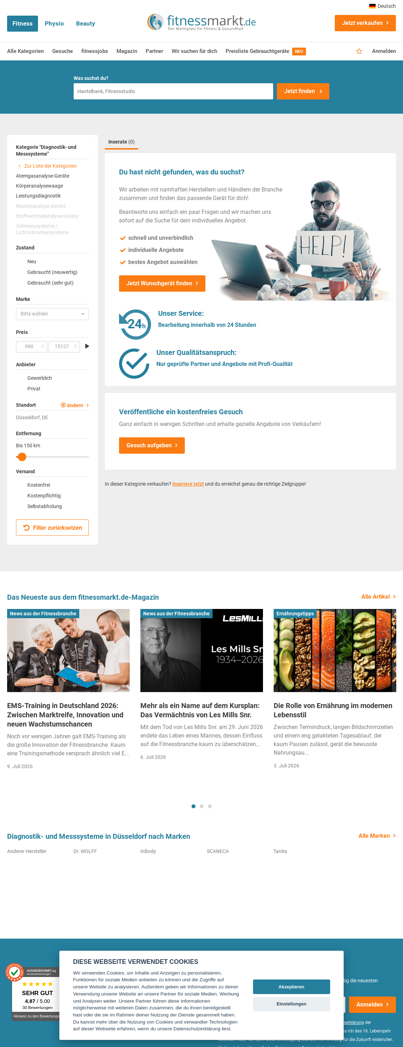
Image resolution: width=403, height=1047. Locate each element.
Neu (31, 261)
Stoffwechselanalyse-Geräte (47, 216)
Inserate (121, 142)
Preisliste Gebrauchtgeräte (266, 51)
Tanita (280, 851)
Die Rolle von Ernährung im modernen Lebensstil (333, 710)
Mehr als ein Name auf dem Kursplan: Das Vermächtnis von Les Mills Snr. (200, 710)
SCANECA (218, 851)
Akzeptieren (292, 986)
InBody (148, 851)
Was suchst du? (91, 78)
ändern (75, 405)
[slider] (22, 457)
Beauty (85, 23)
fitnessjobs (94, 51)
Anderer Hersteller (27, 851)
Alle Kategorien (25, 51)
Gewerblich (39, 378)
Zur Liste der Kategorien (46, 166)
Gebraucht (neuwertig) (52, 272)
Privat (34, 389)
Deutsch (382, 6)
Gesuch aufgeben (149, 445)
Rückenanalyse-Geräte (41, 206)
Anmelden (384, 51)
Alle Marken (374, 835)
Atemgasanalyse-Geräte (42, 176)
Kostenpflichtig (44, 495)
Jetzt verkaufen (362, 23)
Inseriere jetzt (188, 484)
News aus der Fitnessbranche (43, 613)
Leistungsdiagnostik (38, 196)
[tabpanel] (68, 692)
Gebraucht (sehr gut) (50, 283)
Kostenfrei (38, 485)
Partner (154, 51)
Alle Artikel (375, 596)
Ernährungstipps (295, 613)
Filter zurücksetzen (52, 528)
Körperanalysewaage (39, 186)
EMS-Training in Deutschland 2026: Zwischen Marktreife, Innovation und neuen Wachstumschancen (65, 714)
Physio (54, 23)
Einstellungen (291, 1003)
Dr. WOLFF (85, 851)
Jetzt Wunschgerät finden (159, 283)
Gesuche (62, 51)
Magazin (127, 51)
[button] (52, 314)
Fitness (22, 23)
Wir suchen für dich (194, 51)
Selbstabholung (44, 506)
